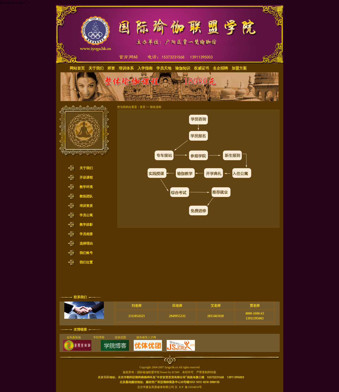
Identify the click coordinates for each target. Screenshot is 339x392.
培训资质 (86, 206)
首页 (142, 107)
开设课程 (86, 177)
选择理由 (86, 243)
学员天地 (163, 68)
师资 (111, 68)
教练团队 (86, 196)
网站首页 (77, 68)
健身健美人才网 (146, 337)
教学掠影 (86, 224)
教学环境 (86, 187)
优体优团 (119, 337)
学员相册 (86, 234)
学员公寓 (86, 215)
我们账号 (86, 253)
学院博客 (99, 337)
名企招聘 (220, 68)
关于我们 (96, 68)
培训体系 (126, 68)
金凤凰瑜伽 (74, 337)
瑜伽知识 (182, 68)
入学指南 (145, 68)
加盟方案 (239, 68)
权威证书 (201, 68)
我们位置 (86, 262)
